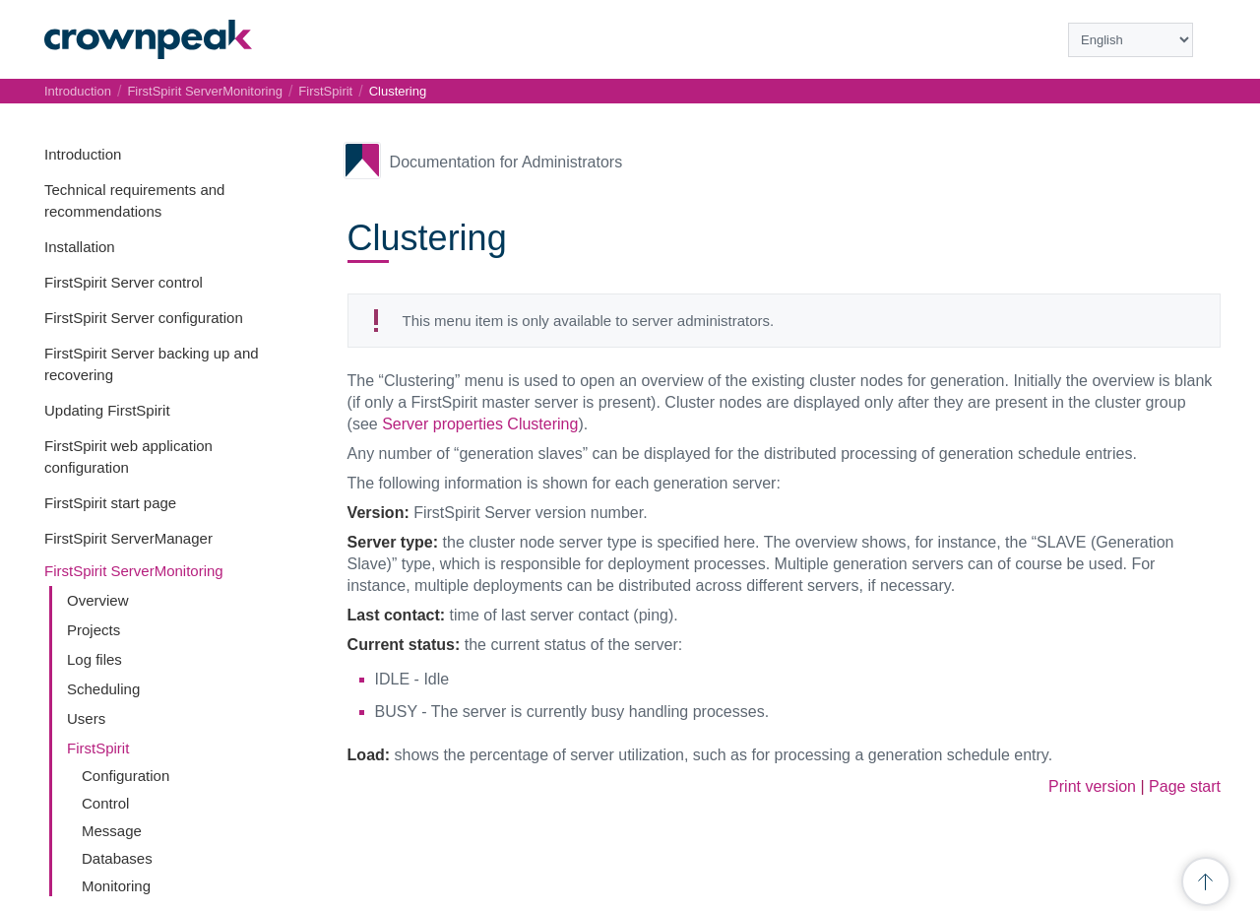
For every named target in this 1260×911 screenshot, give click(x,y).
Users (86, 718)
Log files (94, 659)
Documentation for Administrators (506, 162)
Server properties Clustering (480, 424)
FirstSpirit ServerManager (128, 538)
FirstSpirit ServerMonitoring (133, 570)
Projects (93, 629)
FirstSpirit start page (110, 502)
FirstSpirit (98, 748)
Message (112, 830)
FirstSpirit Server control (123, 282)
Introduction (82, 154)
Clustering (398, 91)
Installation (79, 246)
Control (105, 803)
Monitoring (116, 886)
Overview (98, 600)
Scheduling (103, 689)
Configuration (125, 775)
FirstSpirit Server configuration (143, 317)
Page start (1185, 786)
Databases (117, 858)
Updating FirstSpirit (107, 410)
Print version (1092, 786)
